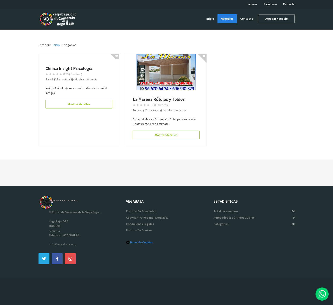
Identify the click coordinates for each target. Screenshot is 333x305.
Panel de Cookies (141, 242)
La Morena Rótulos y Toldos (159, 99)
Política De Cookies (139, 230)
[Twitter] (44, 258)
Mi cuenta (288, 4)
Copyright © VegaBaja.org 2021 (147, 218)
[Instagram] (70, 258)
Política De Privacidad (141, 211)
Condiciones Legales (140, 224)
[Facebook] (57, 258)
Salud (49, 79)
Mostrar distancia (86, 79)
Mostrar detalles (79, 104)
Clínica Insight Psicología (69, 68)
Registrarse (270, 4)
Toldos (137, 110)
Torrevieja (63, 79)
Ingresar (252, 4)
